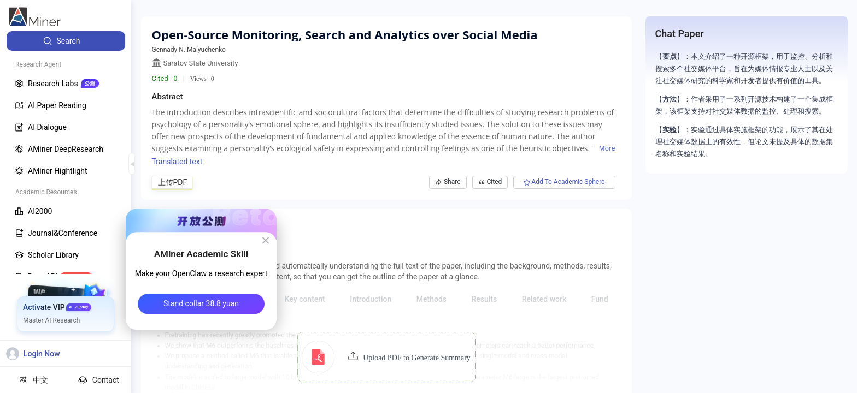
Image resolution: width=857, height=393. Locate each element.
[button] (386, 357)
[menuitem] (66, 41)
